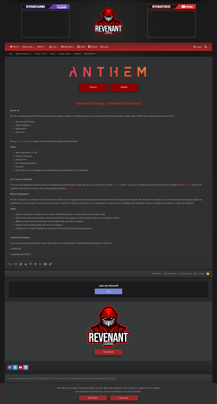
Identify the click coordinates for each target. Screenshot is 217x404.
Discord (94, 47)
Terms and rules (170, 273)
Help (195, 273)
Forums (29, 47)
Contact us (156, 273)
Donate (105, 47)
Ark (10, 54)
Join (55, 47)
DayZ (52, 54)
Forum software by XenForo (31, 378)
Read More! (108, 352)
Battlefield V (89, 54)
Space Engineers (23, 54)
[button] (20, 46)
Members (68, 47)
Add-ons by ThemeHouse (69, 378)
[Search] (205, 46)
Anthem (77, 54)
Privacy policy (185, 273)
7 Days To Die (40, 54)
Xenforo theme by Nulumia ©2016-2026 (98, 378)
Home (15, 47)
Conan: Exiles (64, 54)
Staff (83, 47)
